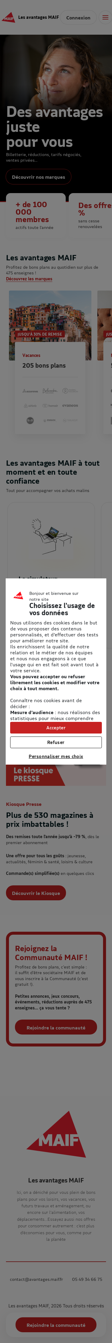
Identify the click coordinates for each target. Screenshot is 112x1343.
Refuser (56, 742)
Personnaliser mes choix (56, 756)
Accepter (56, 727)
